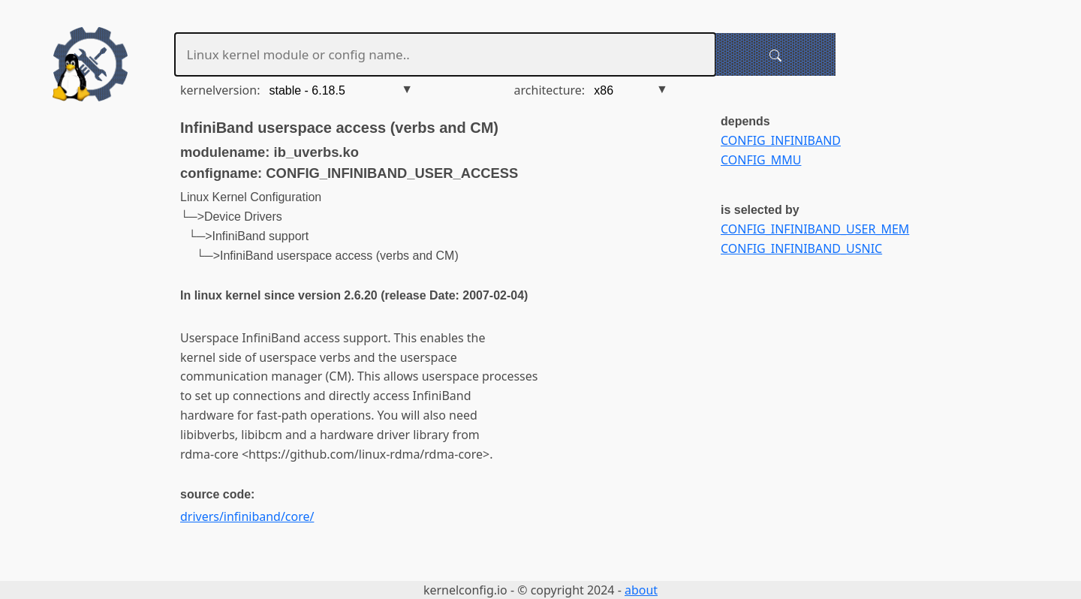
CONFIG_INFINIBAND (781, 140)
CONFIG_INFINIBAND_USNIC (801, 248)
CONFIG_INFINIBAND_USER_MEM (815, 229)
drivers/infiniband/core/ (247, 516)
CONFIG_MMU (761, 160)
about (641, 590)
